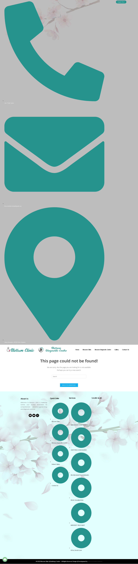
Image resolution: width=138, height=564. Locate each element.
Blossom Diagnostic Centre (103, 350)
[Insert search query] (69, 376)
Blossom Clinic (87, 350)
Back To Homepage (69, 385)
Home (77, 350)
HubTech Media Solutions (95, 561)
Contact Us (125, 350)
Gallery (117, 350)
